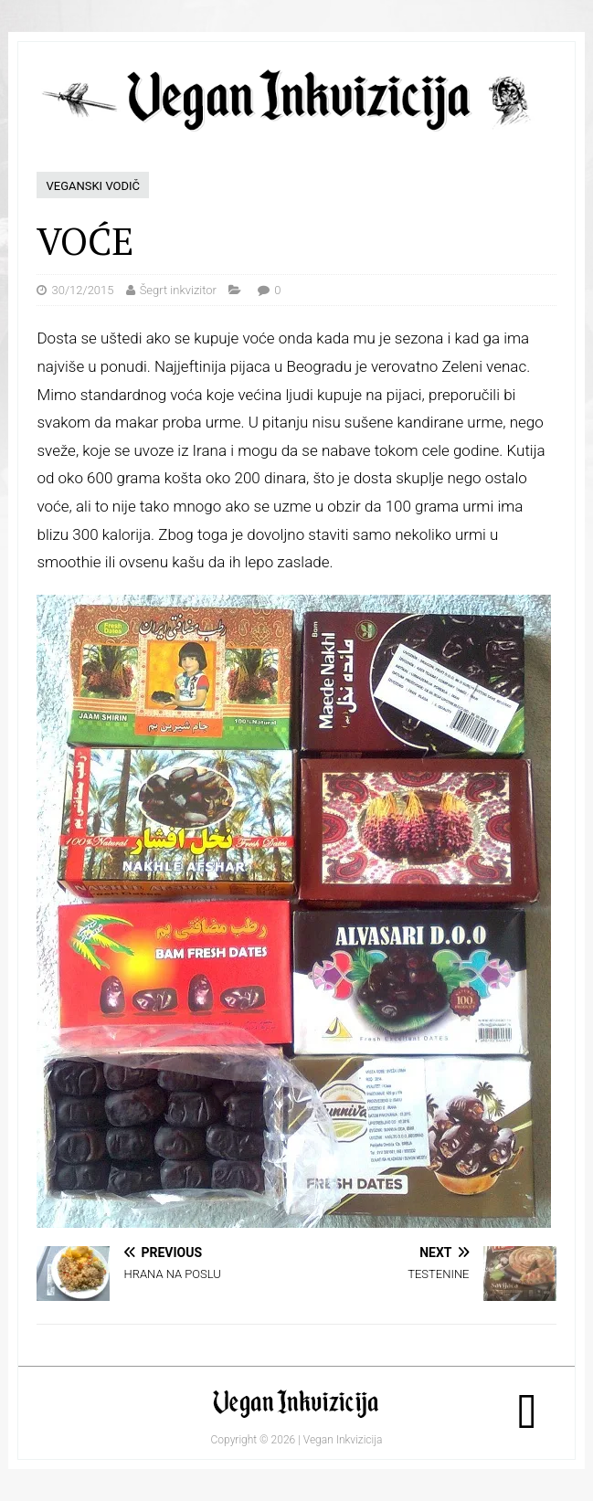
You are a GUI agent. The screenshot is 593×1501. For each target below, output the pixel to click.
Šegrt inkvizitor (178, 290)
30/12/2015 (82, 290)
